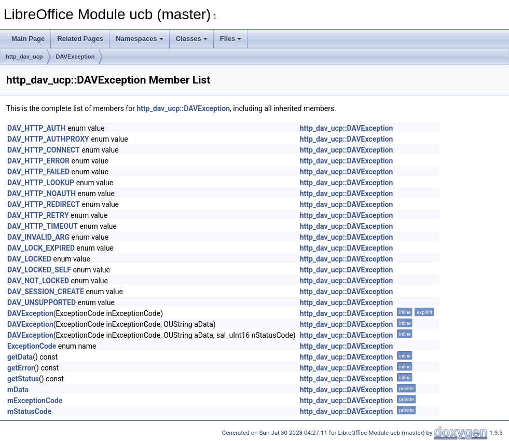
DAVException (75, 56)
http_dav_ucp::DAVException (183, 108)
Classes (192, 39)
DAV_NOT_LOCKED (38, 281)
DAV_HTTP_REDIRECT (43, 204)
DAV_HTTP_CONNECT (43, 150)
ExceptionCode (31, 346)
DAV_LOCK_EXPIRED (41, 248)
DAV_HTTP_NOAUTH (41, 193)
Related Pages (80, 39)
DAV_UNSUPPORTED (41, 302)
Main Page (28, 39)
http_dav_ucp (24, 56)
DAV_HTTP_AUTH (36, 128)
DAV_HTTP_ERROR (38, 161)
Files (231, 39)
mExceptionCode (34, 400)
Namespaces (139, 39)
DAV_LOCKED (29, 259)
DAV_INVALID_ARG (38, 237)
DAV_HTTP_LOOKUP (40, 182)
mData (18, 389)
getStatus (23, 379)
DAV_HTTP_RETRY (38, 215)
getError (20, 368)
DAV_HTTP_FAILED (38, 172)
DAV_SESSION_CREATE (45, 291)
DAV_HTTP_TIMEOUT (42, 226)
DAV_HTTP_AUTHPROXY (48, 139)
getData (20, 357)
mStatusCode (29, 411)
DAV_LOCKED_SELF (39, 270)
